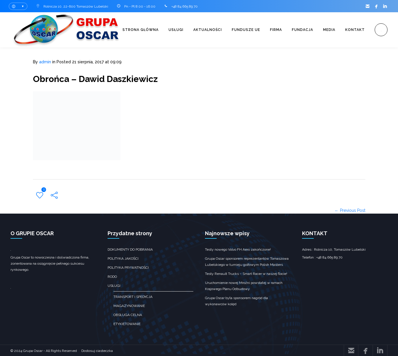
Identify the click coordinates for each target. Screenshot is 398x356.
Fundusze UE (246, 30)
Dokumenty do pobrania (130, 249)
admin (45, 62)
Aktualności (207, 30)
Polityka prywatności (128, 267)
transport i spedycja (132, 296)
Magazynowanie (129, 305)
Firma (276, 30)
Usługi (176, 30)
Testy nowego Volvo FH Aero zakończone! (238, 249)
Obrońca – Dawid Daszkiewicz (95, 79)
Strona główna (140, 30)
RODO (112, 276)
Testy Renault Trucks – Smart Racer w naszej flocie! (246, 273)
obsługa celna (127, 315)
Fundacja (302, 30)
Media (329, 30)
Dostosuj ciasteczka (97, 350)
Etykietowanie (127, 324)
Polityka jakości (123, 258)
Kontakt (355, 30)
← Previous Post (350, 210)
